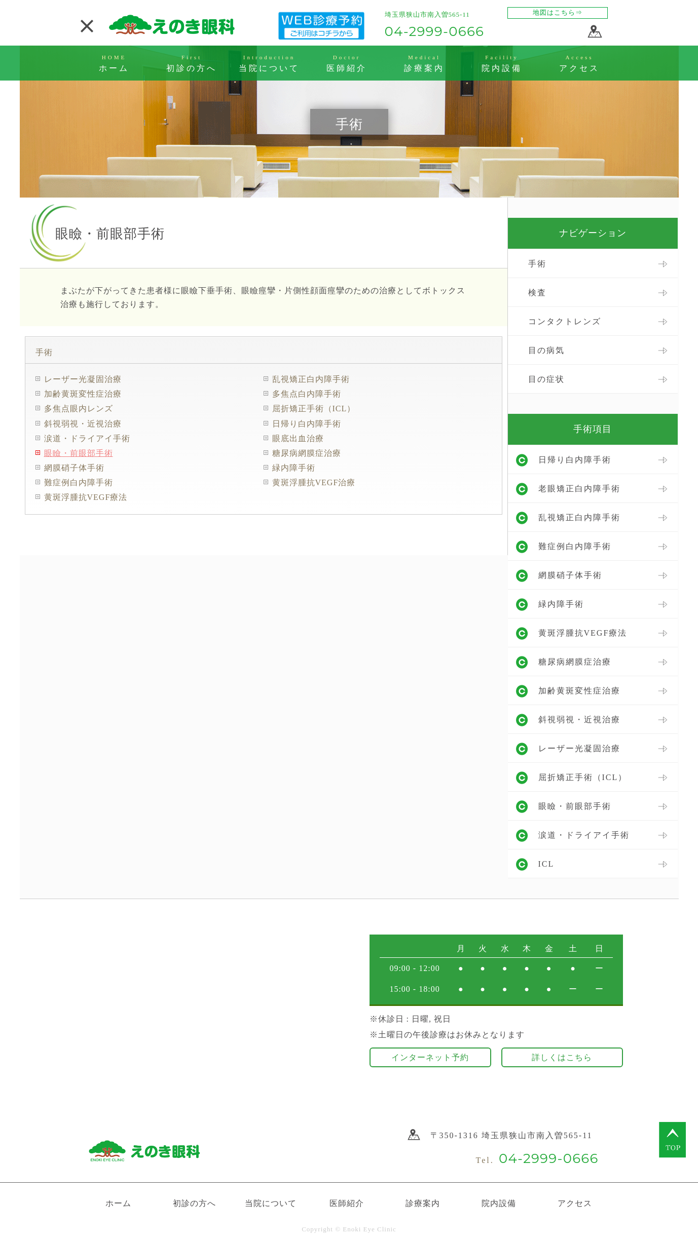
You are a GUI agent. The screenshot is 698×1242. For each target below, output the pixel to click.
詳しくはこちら (562, 1057)
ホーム (118, 1203)
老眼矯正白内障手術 (579, 488)
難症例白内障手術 (78, 482)
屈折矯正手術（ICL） (314, 408)
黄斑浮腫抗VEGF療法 (86, 497)
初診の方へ (194, 1203)
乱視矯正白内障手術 (311, 379)
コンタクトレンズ (564, 321)
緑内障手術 (293, 467)
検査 (537, 292)
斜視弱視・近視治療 (83, 423)
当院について (271, 1203)
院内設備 (499, 1203)
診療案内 (423, 1203)
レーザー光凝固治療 (83, 379)
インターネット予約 (430, 1057)
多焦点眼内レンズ (78, 408)
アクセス (575, 1203)
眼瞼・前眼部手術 (78, 453)
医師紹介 (346, 1203)
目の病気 (546, 350)
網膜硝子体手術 (74, 467)
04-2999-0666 (435, 31)
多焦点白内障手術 (306, 394)
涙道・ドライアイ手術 (87, 438)
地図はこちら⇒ (557, 12)
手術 (44, 352)
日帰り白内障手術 (306, 423)
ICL (546, 864)
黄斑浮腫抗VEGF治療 (314, 482)
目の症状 (546, 379)
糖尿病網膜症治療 (306, 453)
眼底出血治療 (298, 438)
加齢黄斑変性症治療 (83, 394)
